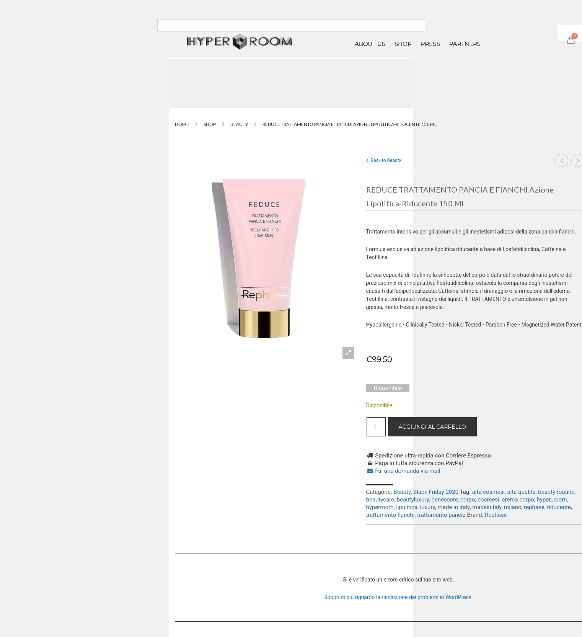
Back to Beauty (383, 160)
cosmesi (488, 499)
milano (512, 507)
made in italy (454, 507)
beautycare (380, 499)
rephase (534, 507)
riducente (559, 507)
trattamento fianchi (390, 514)
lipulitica (406, 507)
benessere (444, 499)
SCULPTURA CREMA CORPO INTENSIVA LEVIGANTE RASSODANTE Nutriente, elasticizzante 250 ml (562, 161)
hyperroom (380, 507)
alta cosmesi (488, 491)
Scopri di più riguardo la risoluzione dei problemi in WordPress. (398, 597)
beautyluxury (413, 499)
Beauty (239, 124)
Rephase (496, 514)
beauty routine (556, 491)
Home (182, 124)
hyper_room (552, 499)
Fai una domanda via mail (403, 470)
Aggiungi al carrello (432, 426)
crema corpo (518, 499)
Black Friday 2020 (435, 491)
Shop (210, 124)
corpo (467, 499)
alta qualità (521, 491)
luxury (427, 507)
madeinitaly (486, 507)
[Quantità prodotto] (376, 426)
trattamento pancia (441, 514)
